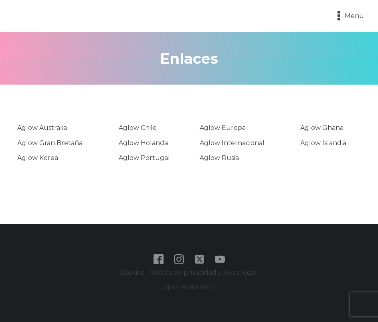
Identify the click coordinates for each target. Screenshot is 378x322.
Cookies (131, 272)
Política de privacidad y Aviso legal (203, 272)
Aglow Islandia (323, 143)
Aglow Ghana (322, 128)
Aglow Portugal (144, 158)
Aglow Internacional (232, 143)
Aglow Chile (138, 128)
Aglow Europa (223, 128)
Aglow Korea (37, 158)
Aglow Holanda (143, 143)
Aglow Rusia (219, 158)
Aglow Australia (42, 128)
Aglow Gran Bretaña (50, 143)
